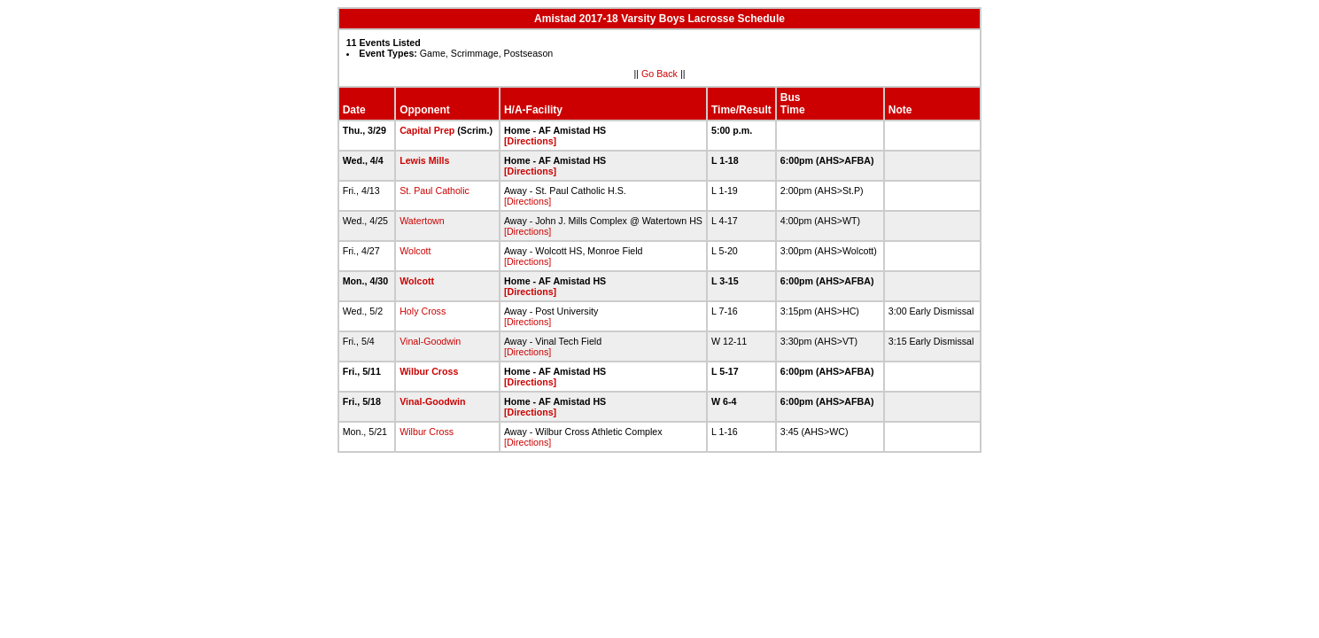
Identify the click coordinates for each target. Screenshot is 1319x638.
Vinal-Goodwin (430, 341)
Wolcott (415, 250)
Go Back (659, 73)
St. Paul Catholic (434, 190)
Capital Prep (427, 130)
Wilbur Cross (429, 371)
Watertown (422, 220)
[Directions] (530, 141)
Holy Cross (423, 311)
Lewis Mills (424, 160)
